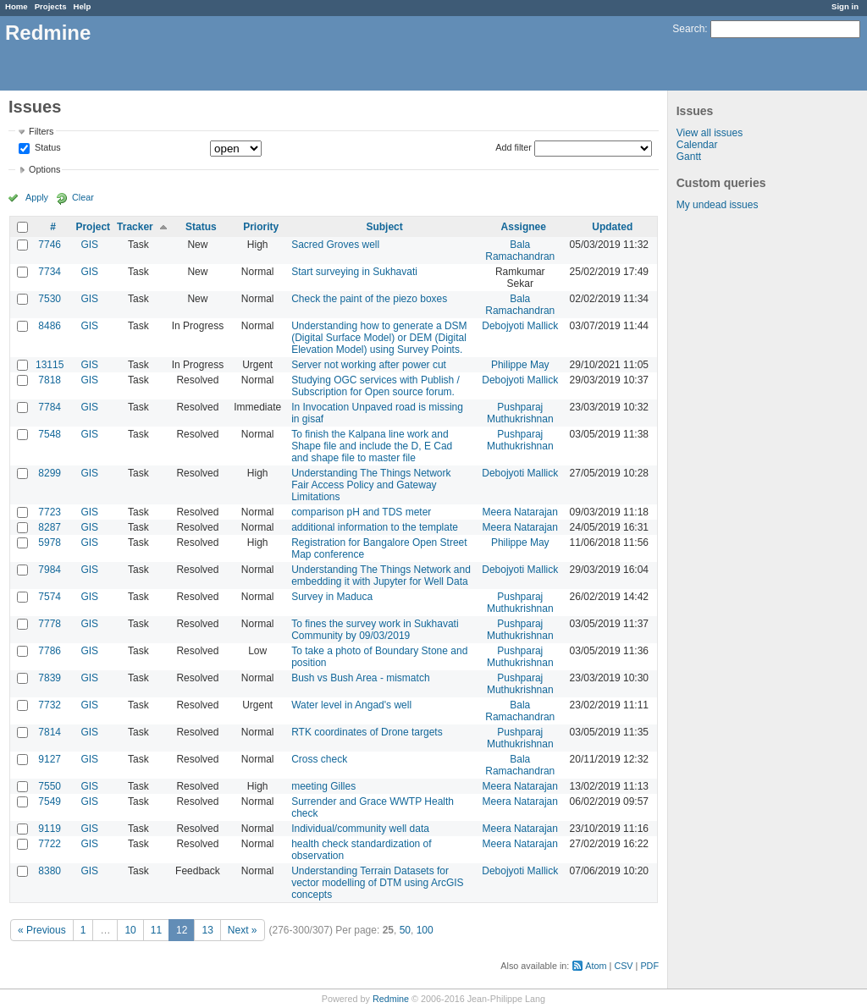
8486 (49, 326)
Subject (384, 227)
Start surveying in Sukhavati (354, 272)
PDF (649, 966)
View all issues (709, 133)
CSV (623, 966)
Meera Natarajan (520, 512)
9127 (49, 759)
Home (16, 6)
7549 (49, 801)
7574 (49, 597)
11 (156, 930)
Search (688, 29)
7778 (49, 624)
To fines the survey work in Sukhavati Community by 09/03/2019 (374, 630)
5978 (49, 542)
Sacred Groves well (335, 245)
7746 (49, 245)
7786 (49, 651)
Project (92, 227)
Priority (261, 227)
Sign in (845, 6)
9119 (49, 828)
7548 (49, 434)
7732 (49, 705)
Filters (41, 131)
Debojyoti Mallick (520, 326)
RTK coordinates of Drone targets (367, 732)
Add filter (513, 147)
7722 (49, 844)
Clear (83, 197)
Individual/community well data (360, 828)
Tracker (135, 227)
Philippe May (520, 365)
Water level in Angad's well (351, 705)
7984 (49, 570)
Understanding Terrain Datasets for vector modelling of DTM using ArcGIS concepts (377, 883)
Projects (51, 6)
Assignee (523, 227)
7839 (49, 678)
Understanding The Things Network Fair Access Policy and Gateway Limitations (370, 485)
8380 (49, 871)
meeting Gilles (323, 786)
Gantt (688, 156)
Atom (595, 966)
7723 (49, 512)
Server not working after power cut (368, 365)
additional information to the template (374, 527)
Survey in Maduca (332, 597)
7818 (49, 380)
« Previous (42, 930)
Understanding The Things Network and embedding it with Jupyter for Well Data (381, 575)
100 (425, 930)
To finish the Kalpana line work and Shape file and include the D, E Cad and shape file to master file (371, 446)
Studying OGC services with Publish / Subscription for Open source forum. (375, 386)
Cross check (319, 759)
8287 (49, 527)
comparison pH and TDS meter (361, 512)
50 (405, 930)
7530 (49, 299)
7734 (49, 272)
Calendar (697, 145)
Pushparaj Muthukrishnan (520, 413)
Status (46, 148)
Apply (36, 197)
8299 (49, 473)
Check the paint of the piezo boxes (369, 299)
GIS (89, 245)
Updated (612, 227)
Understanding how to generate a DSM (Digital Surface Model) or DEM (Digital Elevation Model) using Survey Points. (379, 337)
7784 (49, 407)
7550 (49, 786)
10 (129, 930)
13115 (50, 365)
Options (44, 169)
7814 (49, 732)
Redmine (391, 999)
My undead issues (717, 205)
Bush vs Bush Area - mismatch (360, 678)
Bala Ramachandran (520, 250)
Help (82, 6)
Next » (242, 930)
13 (207, 930)
